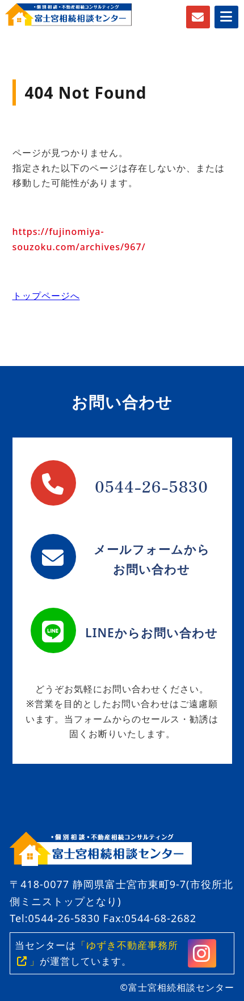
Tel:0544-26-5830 (55, 918)
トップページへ (46, 295)
